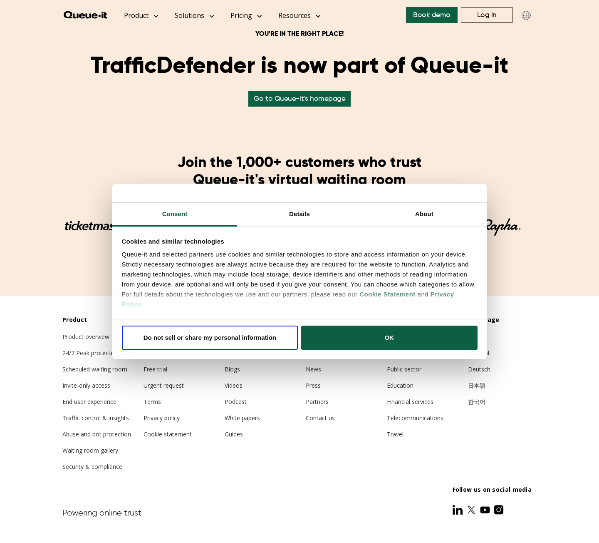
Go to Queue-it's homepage (300, 98)
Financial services (410, 402)
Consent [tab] (175, 213)
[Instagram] (499, 509)
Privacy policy (162, 418)
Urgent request (164, 385)
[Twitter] (472, 509)
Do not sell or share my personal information (210, 337)
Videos (234, 385)
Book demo (431, 15)
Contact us (320, 418)
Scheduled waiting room (94, 369)
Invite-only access (86, 385)
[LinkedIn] (458, 509)
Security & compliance (92, 467)
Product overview (85, 337)
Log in (487, 15)
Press (313, 385)
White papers (242, 418)
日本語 (476, 385)
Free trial (155, 369)
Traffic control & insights (95, 418)
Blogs (232, 369)
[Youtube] (486, 509)
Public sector (404, 369)
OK (389, 337)
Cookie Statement (387, 294)
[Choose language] (526, 15)
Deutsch (479, 369)
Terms (152, 402)
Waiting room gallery (90, 450)
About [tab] (424, 213)
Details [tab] (299, 213)
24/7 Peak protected (89, 353)
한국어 (476, 402)
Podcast (236, 402)
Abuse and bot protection (96, 434)
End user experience (89, 402)
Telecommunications (415, 418)
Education (400, 385)
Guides (234, 434)
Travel (395, 434)
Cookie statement (168, 434)
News (313, 369)
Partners (317, 402)
